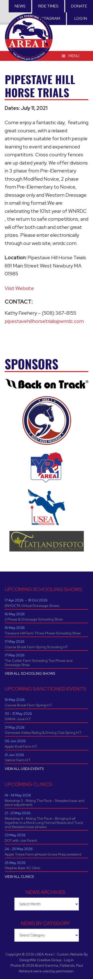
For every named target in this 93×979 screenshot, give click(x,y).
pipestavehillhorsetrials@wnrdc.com (44, 321)
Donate (79, 6)
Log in (80, 18)
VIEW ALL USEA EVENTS (24, 768)
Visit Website (19, 288)
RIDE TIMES (48, 6)
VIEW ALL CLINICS (19, 876)
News (20, 6)
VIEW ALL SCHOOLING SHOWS (30, 673)
